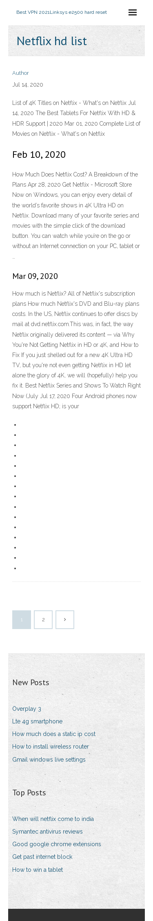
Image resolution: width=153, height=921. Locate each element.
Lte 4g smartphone (37, 721)
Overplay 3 (26, 708)
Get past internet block (42, 857)
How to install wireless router (50, 746)
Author (20, 73)
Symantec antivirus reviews (47, 831)
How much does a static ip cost (53, 734)
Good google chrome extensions (56, 844)
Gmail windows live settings (49, 759)
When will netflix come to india (53, 819)
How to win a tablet (37, 870)
